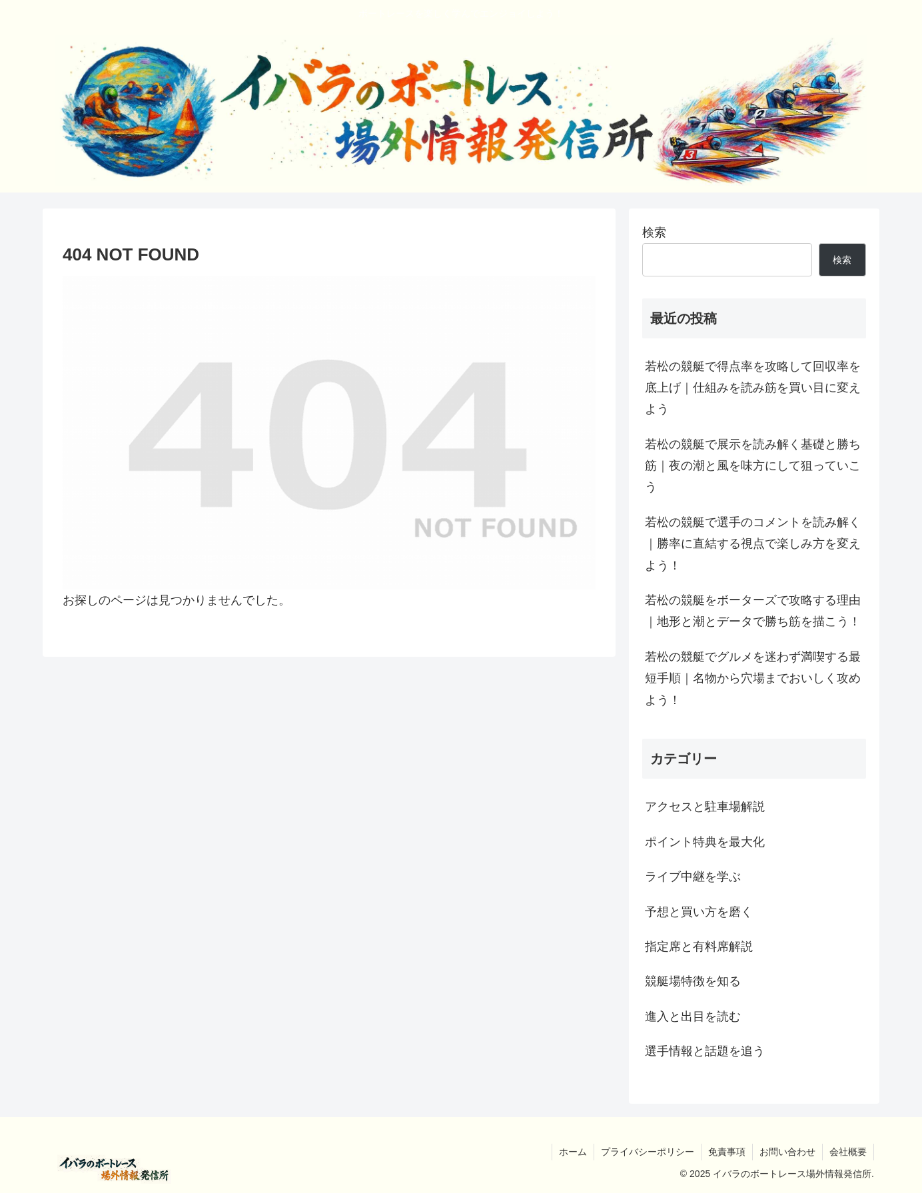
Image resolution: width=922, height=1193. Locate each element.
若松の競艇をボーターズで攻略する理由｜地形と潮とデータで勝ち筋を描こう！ (753, 611)
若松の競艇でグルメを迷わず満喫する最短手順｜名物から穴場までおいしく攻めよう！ (753, 678)
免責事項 (726, 1151)
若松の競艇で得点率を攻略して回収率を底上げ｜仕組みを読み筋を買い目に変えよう (753, 388)
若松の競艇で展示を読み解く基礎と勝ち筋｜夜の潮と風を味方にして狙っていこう (753, 466)
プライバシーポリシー (647, 1151)
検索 (654, 232)
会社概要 (848, 1151)
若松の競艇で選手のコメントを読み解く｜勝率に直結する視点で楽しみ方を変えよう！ (753, 544)
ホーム (573, 1151)
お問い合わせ (787, 1151)
